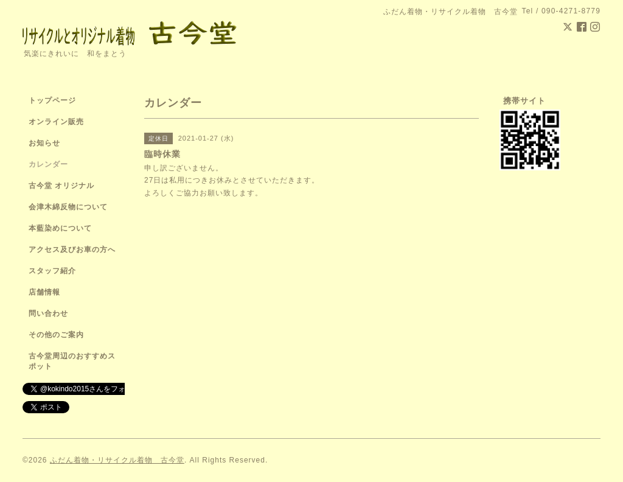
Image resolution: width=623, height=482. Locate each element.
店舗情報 (44, 292)
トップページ (52, 100)
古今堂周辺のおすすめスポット (72, 361)
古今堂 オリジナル (61, 185)
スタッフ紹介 (52, 271)
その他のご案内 (56, 334)
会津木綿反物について (68, 207)
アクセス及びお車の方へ (72, 249)
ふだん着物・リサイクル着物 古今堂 (117, 460)
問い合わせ (48, 313)
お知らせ (44, 143)
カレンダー (48, 164)
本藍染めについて (60, 228)
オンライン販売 (56, 121)
